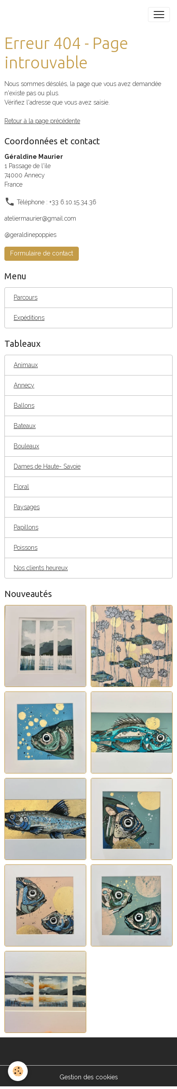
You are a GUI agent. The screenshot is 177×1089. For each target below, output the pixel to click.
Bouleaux (26, 446)
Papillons (26, 527)
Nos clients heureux (41, 567)
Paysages (27, 507)
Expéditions (29, 317)
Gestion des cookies (88, 1077)
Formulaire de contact (41, 253)
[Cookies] (18, 1071)
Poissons (25, 547)
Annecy (24, 385)
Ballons (24, 405)
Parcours (25, 297)
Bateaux (25, 425)
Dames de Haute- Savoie (47, 466)
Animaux (26, 364)
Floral (21, 486)
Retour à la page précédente (42, 120)
